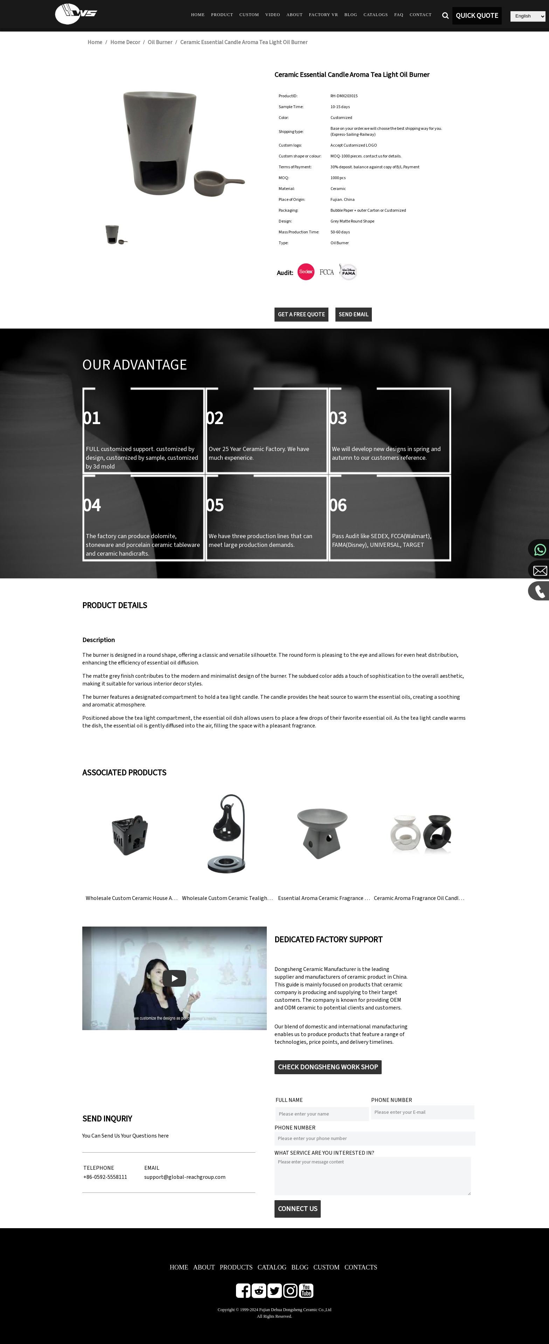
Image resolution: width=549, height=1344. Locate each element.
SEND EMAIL (353, 314)
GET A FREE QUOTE (301, 314)
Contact (421, 14)
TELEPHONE (98, 1168)
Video (272, 14)
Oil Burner (160, 42)
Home (198, 14)
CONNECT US (297, 1209)
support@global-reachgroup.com (184, 1177)
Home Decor (125, 42)
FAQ (398, 14)
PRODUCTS (236, 1267)
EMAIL (151, 1168)
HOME (179, 1267)
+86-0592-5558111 (105, 1177)
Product (222, 14)
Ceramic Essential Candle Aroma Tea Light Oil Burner (243, 42)
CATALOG (272, 1267)
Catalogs (375, 14)
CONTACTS (361, 1267)
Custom (249, 14)
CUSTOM (326, 1267)
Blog (351, 14)
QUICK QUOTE (477, 16)
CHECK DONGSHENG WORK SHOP (328, 1067)
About (294, 14)
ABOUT (204, 1267)
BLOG (299, 1267)
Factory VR (323, 14)
